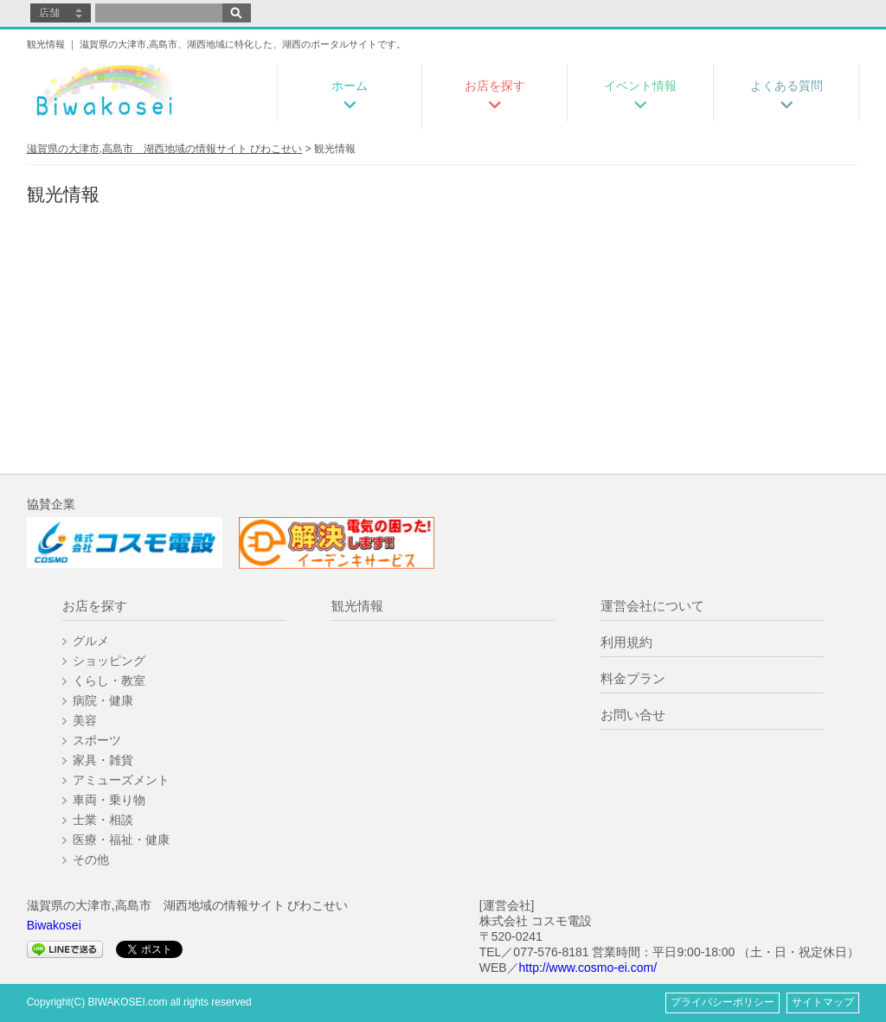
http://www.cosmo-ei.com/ (588, 967)
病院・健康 (103, 700)
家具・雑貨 (103, 760)
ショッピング (109, 660)
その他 (91, 859)
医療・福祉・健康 (121, 839)
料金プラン (632, 678)
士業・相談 (103, 820)
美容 (85, 720)
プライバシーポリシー (722, 1002)
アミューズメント (121, 780)
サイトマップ (823, 1002)
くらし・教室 (109, 680)
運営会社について (652, 605)
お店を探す (495, 86)
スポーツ (97, 740)
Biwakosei (54, 925)
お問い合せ (632, 714)
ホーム (349, 86)
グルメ (91, 641)
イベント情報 (640, 86)
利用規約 (626, 642)
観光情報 (357, 605)
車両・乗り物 (109, 800)
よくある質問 (786, 86)
